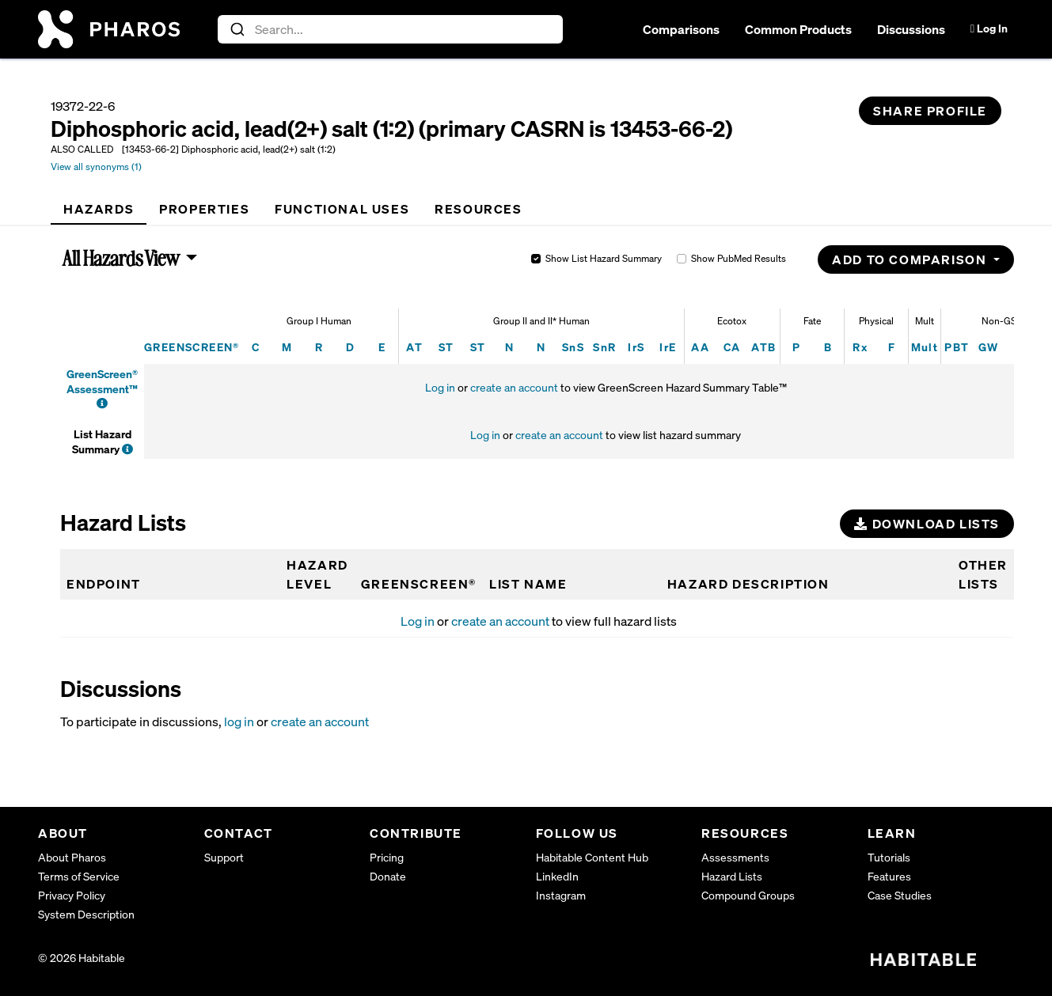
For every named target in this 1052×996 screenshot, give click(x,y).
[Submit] (236, 29)
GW (988, 346)
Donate (388, 876)
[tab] (98, 209)
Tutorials (889, 857)
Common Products (798, 29)
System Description (86, 914)
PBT (956, 346)
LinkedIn (557, 876)
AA (700, 346)
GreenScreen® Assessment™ (102, 381)
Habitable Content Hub (592, 857)
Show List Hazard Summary (603, 258)
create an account (514, 387)
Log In (989, 28)
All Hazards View (121, 258)
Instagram (561, 895)
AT (414, 346)
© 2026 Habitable (81, 957)
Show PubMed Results (738, 258)
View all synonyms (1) (96, 166)
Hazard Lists (731, 876)
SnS (573, 346)
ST (446, 346)
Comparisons (681, 29)
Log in (440, 387)
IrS (636, 346)
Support (224, 857)
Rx (860, 346)
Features (889, 876)
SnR (604, 346)
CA (732, 346)
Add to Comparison (911, 259)
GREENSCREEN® (192, 346)
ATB (763, 346)
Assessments (735, 857)
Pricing (387, 857)
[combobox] (391, 29)
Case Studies (900, 895)
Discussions (911, 29)
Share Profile (930, 110)
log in (239, 721)
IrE (667, 346)
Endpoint (103, 584)
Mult (925, 346)
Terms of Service (79, 876)
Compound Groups (748, 895)
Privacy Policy (71, 895)
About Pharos (72, 857)
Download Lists (927, 523)
